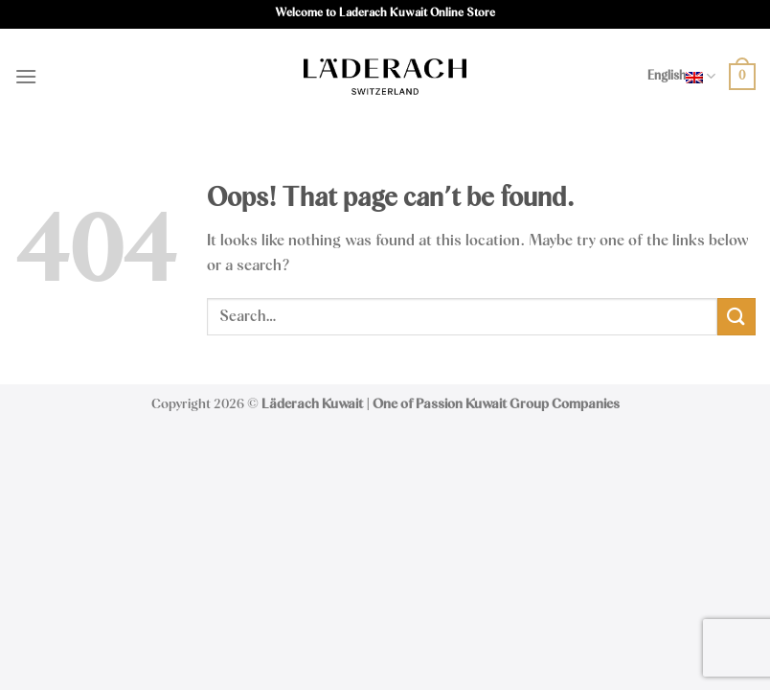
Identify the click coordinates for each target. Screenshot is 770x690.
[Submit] (736, 316)
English (681, 76)
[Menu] (25, 76)
